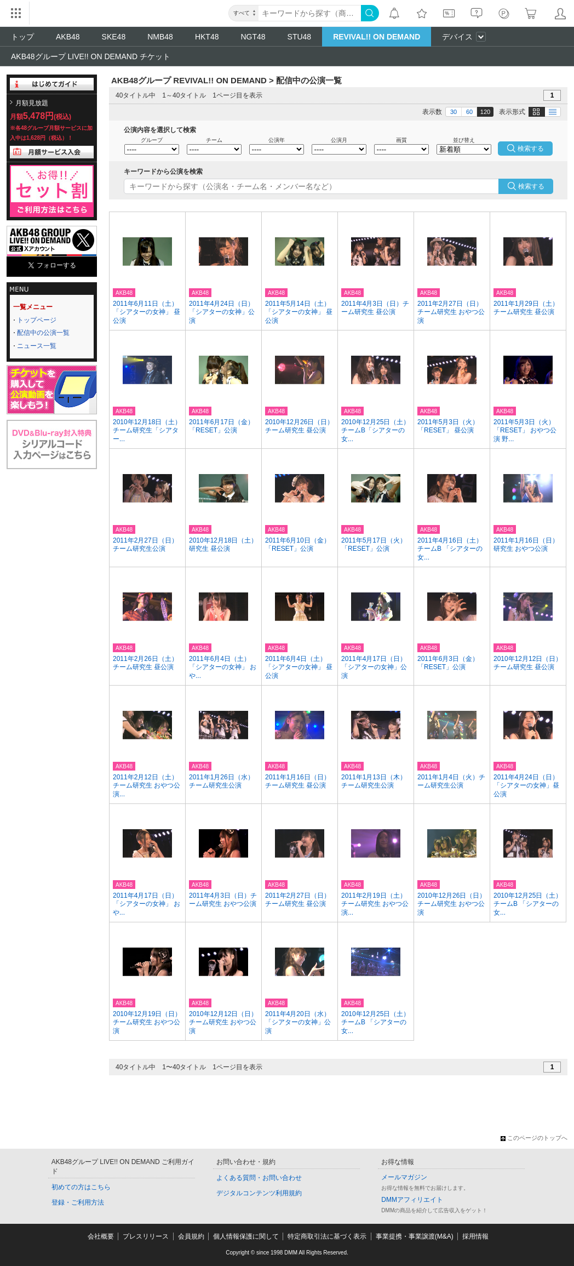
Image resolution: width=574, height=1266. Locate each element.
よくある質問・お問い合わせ (259, 1178)
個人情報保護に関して (246, 1236)
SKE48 (114, 36)
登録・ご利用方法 (77, 1202)
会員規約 (191, 1236)
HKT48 (207, 36)
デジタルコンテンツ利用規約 (259, 1193)
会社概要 (101, 1236)
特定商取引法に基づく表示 (327, 1236)
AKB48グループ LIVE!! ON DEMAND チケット (90, 56)
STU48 (300, 36)
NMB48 (160, 36)
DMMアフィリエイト (412, 1200)
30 (453, 112)
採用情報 (475, 1236)
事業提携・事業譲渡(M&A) (415, 1236)
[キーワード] (310, 13)
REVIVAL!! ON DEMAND (376, 36)
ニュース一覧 (36, 346)
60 (469, 112)
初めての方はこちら (81, 1187)
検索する (531, 186)
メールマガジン (404, 1177)
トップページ (36, 320)
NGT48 (252, 36)
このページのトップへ (534, 1137)
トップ (22, 36)
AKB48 (68, 36)
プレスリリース (146, 1236)
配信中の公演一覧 (43, 333)
